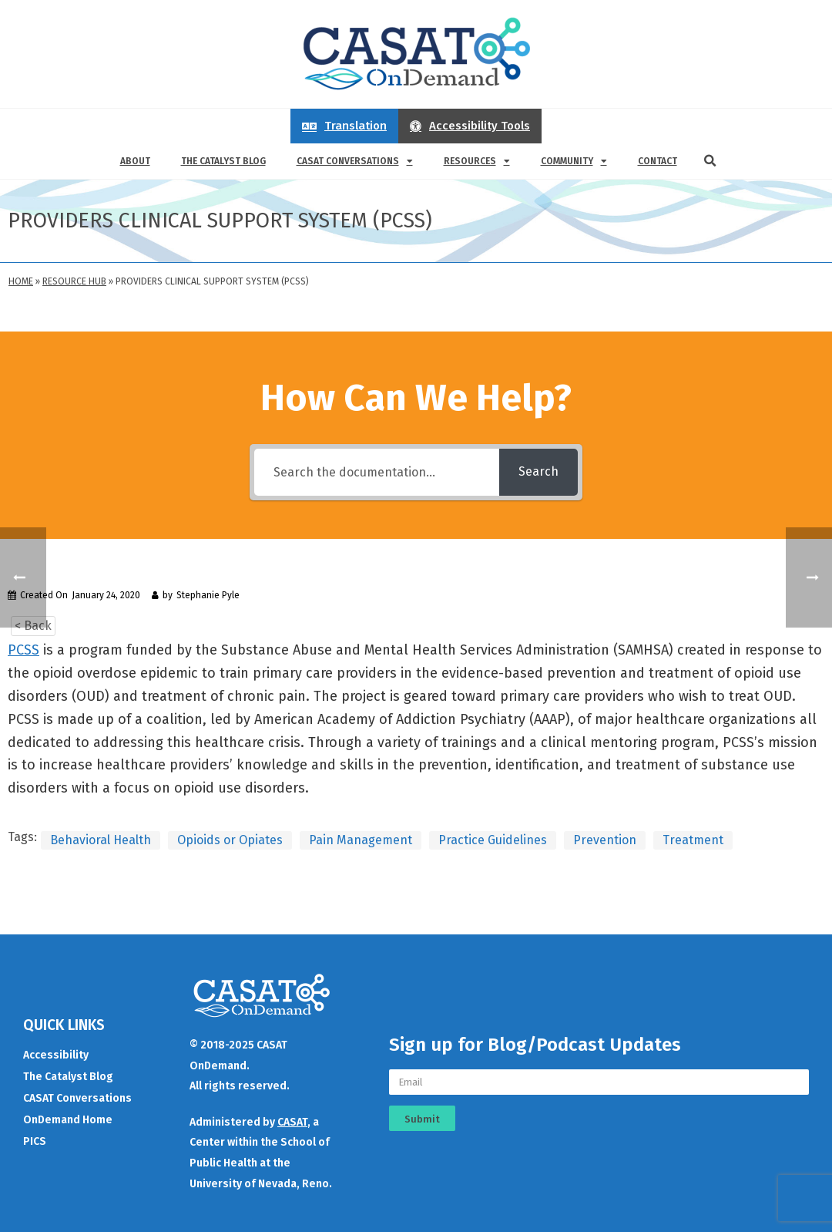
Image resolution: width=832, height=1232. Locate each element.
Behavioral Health (100, 840)
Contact (657, 161)
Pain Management (360, 840)
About (135, 161)
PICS (34, 1141)
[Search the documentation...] (376, 472)
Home (20, 281)
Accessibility (56, 1055)
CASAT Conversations (355, 161)
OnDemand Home (67, 1119)
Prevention (604, 840)
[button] (710, 161)
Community (574, 161)
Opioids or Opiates (230, 840)
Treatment (693, 840)
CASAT (292, 1122)
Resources (477, 161)
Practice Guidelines (492, 840)
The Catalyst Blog (223, 161)
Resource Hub (74, 281)
